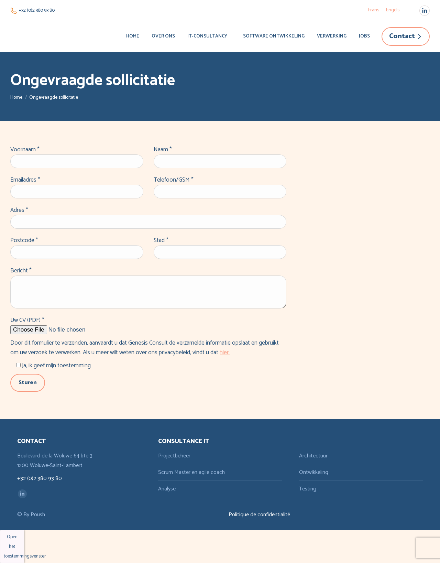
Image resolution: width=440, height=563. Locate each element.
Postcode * (24, 240)
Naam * (163, 149)
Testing (307, 489)
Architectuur (313, 456)
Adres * (19, 210)
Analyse (167, 489)
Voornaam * (25, 149)
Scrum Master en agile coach (191, 472)
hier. (225, 352)
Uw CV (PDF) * (27, 320)
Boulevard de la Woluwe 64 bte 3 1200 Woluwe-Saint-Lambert (54, 460)
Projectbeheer (174, 456)
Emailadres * (25, 180)
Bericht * (21, 270)
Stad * (161, 240)
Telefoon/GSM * (174, 180)
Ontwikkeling (313, 472)
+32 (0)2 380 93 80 (32, 10)
